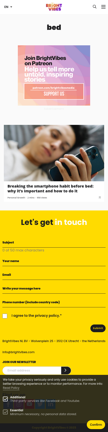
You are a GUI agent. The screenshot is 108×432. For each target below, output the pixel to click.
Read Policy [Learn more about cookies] (11, 388)
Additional (17, 397)
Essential (16, 410)
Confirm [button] (96, 425)
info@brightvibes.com (18, 352)
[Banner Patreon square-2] (54, 75)
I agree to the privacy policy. (36, 315)
